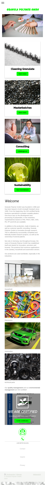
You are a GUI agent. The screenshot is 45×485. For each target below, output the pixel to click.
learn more (22, 74)
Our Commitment (22, 190)
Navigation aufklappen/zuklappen (22, 3)
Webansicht (37, 474)
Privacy (22, 465)
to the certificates (22, 421)
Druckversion (9, 474)
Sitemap (19, 474)
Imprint (22, 457)
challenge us (22, 151)
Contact (22, 449)
